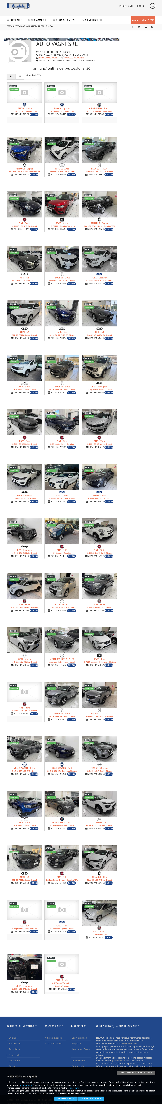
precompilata (118, 1060)
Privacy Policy (14, 1054)
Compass (24, 496)
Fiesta (62, 927)
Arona (62, 224)
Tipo (24, 442)
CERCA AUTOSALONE (64, 20)
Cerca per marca (53, 1043)
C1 (61, 605)
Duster (24, 387)
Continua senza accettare (136, 1072)
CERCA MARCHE (37, 20)
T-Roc (24, 769)
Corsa (24, 660)
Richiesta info (14, 1043)
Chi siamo (12, 1037)
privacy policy (25, 1085)
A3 (24, 333)
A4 (62, 333)
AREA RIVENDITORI (93, 20)
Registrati (126, 6)
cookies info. (73, 1087)
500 (62, 551)
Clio (99, 878)
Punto (24, 224)
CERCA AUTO (14, 20)
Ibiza (99, 660)
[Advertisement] (77, 8)
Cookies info (13, 1060)
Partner (11, 1066)
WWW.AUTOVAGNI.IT (74, 57)
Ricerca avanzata (53, 1037)
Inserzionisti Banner (80, 1048)
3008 (62, 387)
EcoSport (99, 278)
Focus (62, 496)
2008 (99, 169)
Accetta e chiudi (91, 1098)
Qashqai (99, 769)
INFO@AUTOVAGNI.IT (49, 57)
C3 (99, 823)
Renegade (99, 387)
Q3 (24, 278)
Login (140, 6)
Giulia (62, 823)
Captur (24, 169)
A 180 (62, 660)
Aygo (62, 169)
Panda (99, 932)
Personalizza (66, 1098)
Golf (62, 769)
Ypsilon (24, 109)
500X (99, 551)
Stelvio (99, 109)
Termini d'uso (14, 1048)
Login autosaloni (79, 1037)
